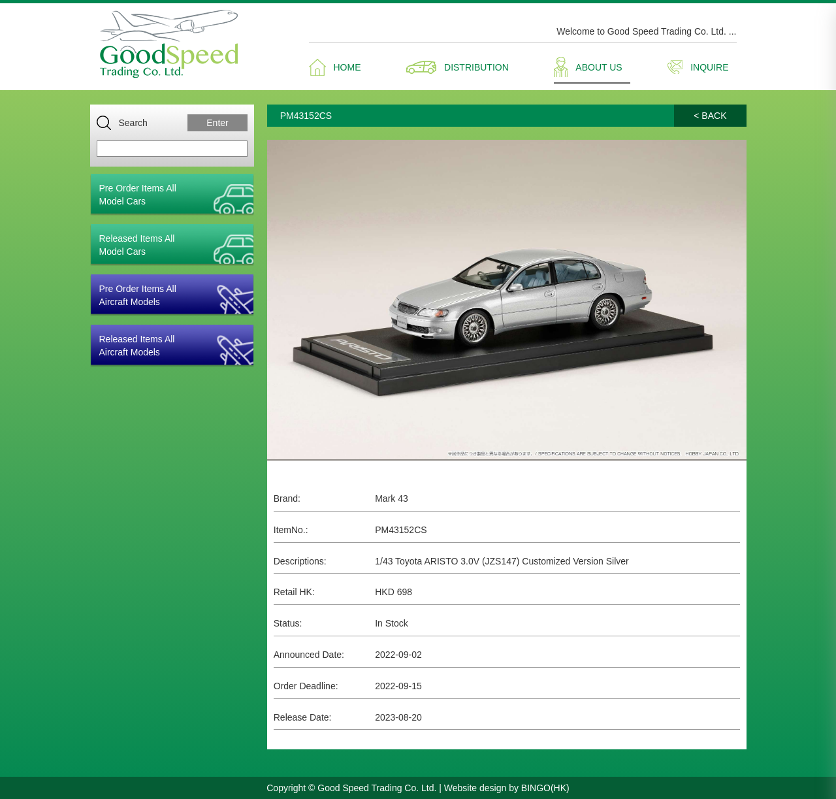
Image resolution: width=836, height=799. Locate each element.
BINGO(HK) (545, 788)
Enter (217, 123)
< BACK (710, 115)
